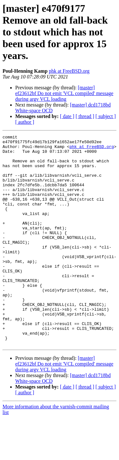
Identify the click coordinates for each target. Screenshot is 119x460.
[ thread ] (85, 116)
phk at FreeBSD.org (69, 71)
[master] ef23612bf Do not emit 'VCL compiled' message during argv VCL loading (64, 93)
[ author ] (24, 122)
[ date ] (67, 116)
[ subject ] (106, 116)
